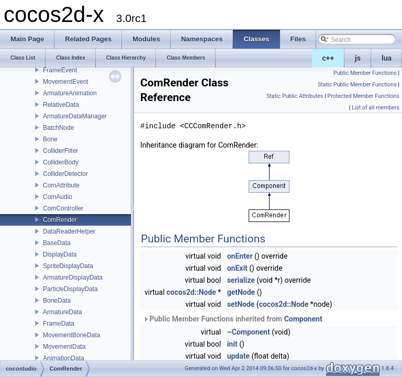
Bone (50, 139)
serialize (241, 280)
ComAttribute (61, 185)
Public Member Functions (365, 73)
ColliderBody (61, 162)
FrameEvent (60, 70)
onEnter (240, 256)
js (358, 58)
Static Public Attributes (294, 96)
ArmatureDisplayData (73, 277)
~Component (248, 332)
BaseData (57, 243)
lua (387, 58)
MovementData (64, 346)
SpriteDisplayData (68, 266)
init (232, 344)
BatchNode (58, 127)
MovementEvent (65, 81)
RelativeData (61, 104)
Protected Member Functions (363, 96)
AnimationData (63, 358)
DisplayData (60, 254)
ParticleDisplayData (70, 289)
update (238, 356)
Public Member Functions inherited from (232, 319)
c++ (328, 58)
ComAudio (57, 197)
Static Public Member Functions (357, 84)
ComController (63, 208)
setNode (241, 304)
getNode (241, 292)
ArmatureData (62, 312)
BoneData (57, 300)
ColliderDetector (65, 174)
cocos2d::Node (191, 292)
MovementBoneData (71, 335)
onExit (237, 268)
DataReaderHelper (69, 231)
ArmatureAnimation (70, 93)
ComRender (60, 220)
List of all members (375, 107)
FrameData (58, 323)
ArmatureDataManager (75, 116)
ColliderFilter (60, 150)
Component (303, 319)
